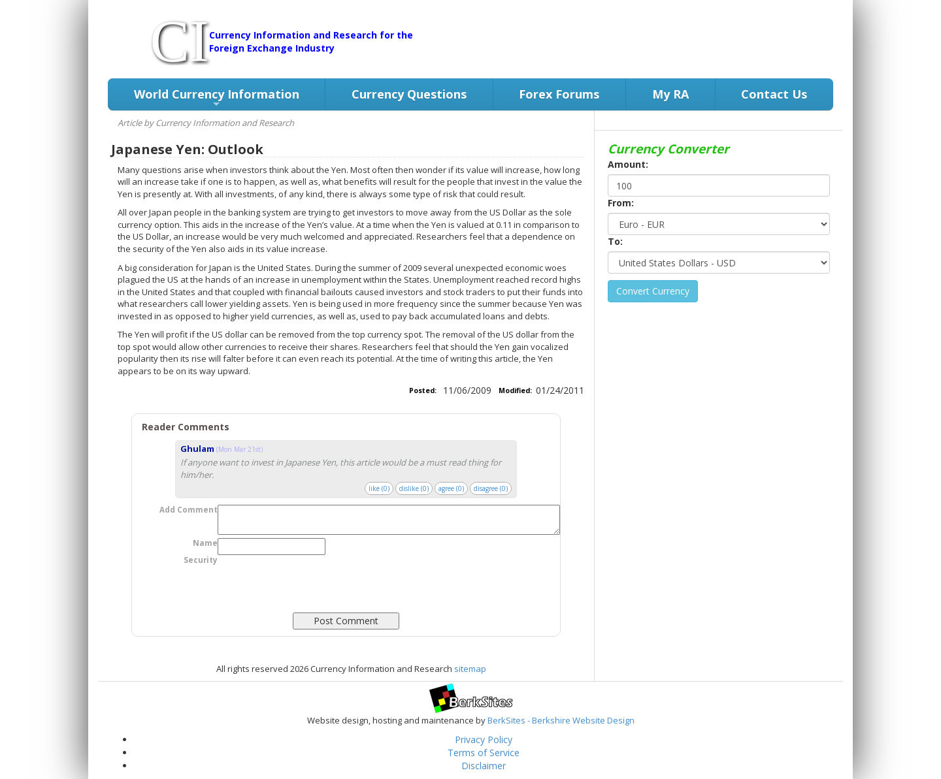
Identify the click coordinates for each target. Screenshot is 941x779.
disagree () (491, 488)
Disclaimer (483, 765)
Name (205, 543)
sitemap (470, 669)
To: (615, 241)
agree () (451, 488)
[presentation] (317, 604)
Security (201, 560)
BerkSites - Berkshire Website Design (561, 720)
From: (621, 203)
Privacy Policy (483, 739)
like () (379, 488)
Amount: (628, 164)
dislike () (414, 488)
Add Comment (188, 510)
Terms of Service (484, 752)
